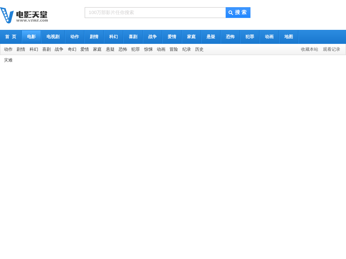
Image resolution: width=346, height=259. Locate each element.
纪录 (186, 49)
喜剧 (133, 36)
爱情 (172, 36)
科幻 (113, 36)
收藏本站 (309, 49)
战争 (152, 36)
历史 (199, 49)
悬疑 (211, 36)
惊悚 (148, 49)
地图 (288, 36)
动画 (269, 36)
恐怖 (230, 36)
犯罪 (249, 36)
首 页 (10, 36)
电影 (31, 36)
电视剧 (52, 36)
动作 (74, 36)
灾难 (8, 60)
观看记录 (331, 49)
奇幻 (72, 49)
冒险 (173, 49)
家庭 (191, 36)
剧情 (94, 36)
